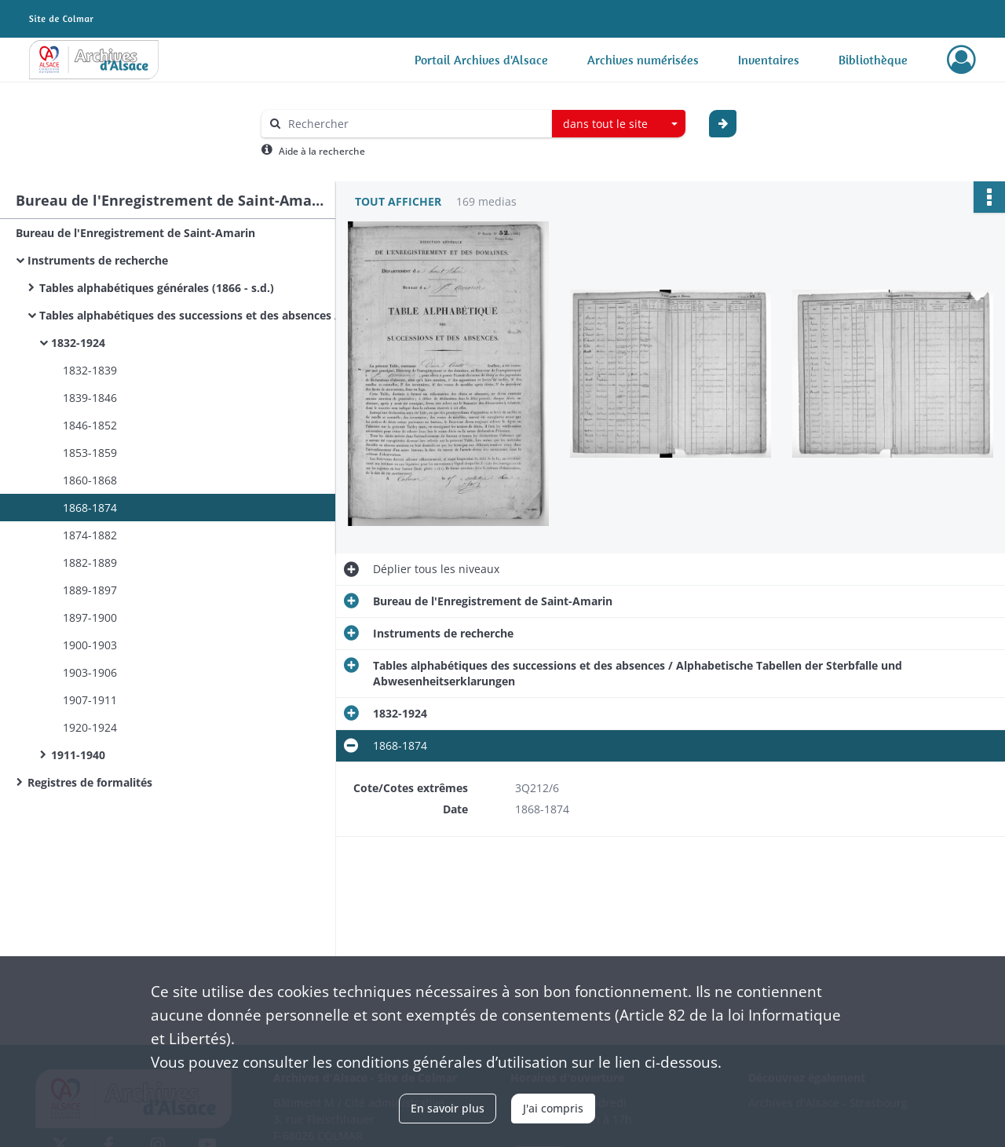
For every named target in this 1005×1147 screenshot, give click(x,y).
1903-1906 (90, 672)
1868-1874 (90, 507)
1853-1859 (90, 452)
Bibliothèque (873, 60)
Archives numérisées (643, 60)
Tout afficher (398, 201)
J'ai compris (553, 1108)
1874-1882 (90, 535)
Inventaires (768, 60)
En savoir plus (447, 1108)
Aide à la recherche (322, 151)
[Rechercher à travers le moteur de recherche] (414, 123)
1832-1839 (90, 370)
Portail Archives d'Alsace (481, 60)
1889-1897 (90, 590)
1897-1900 (90, 617)
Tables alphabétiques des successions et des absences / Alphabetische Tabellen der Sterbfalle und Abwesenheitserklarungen (196, 315)
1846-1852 (90, 425)
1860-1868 (90, 480)
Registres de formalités (89, 782)
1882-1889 (90, 562)
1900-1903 (90, 644)
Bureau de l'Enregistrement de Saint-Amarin (135, 232)
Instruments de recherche (97, 260)
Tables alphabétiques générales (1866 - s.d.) (156, 287)
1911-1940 (78, 754)
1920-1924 (90, 727)
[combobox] (618, 124)
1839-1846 (90, 397)
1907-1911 (90, 699)
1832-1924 (78, 342)
